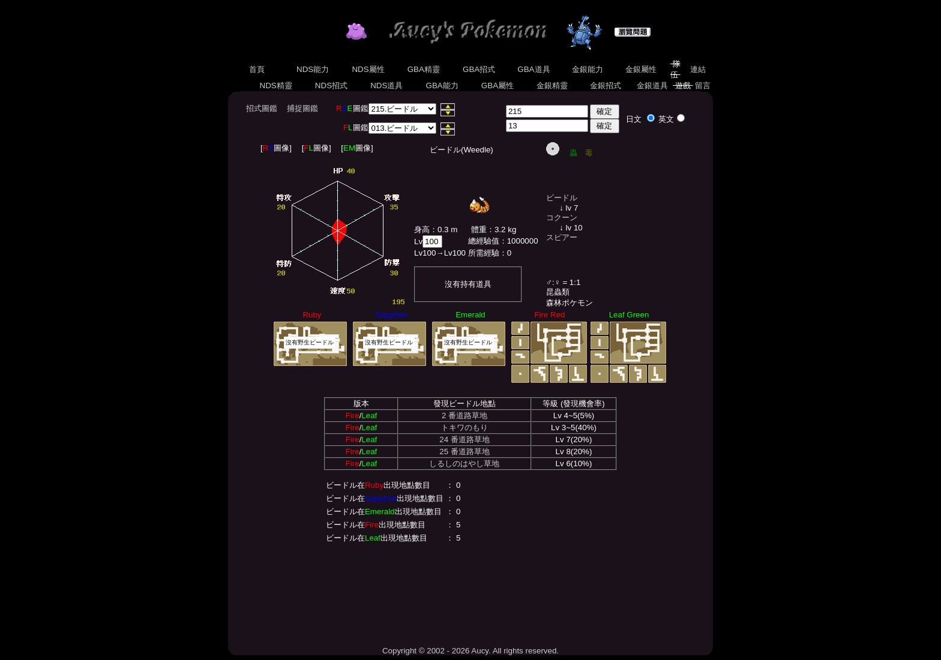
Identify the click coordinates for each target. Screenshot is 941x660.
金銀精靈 (552, 85)
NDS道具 (387, 85)
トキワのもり (464, 427)
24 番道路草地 (464, 439)
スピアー (561, 237)
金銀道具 (652, 85)
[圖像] (276, 147)
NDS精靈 (276, 85)
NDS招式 (331, 85)
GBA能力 (442, 85)
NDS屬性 (368, 69)
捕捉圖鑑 (302, 108)
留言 (703, 85)
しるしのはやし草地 (464, 463)
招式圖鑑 (261, 108)
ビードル (561, 197)
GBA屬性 (497, 85)
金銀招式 (605, 85)
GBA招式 (479, 69)
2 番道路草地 (464, 415)
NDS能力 (312, 69)
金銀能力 (587, 69)
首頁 (256, 69)
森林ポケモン (569, 302)
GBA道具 (534, 69)
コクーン (561, 217)
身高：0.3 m (435, 229)
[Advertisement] (470, 592)
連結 (698, 69)
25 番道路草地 (464, 451)
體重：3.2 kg (493, 229)
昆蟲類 (558, 291)
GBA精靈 (423, 69)
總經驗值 (483, 240)
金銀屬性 (640, 69)
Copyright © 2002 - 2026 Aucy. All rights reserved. (470, 650)
